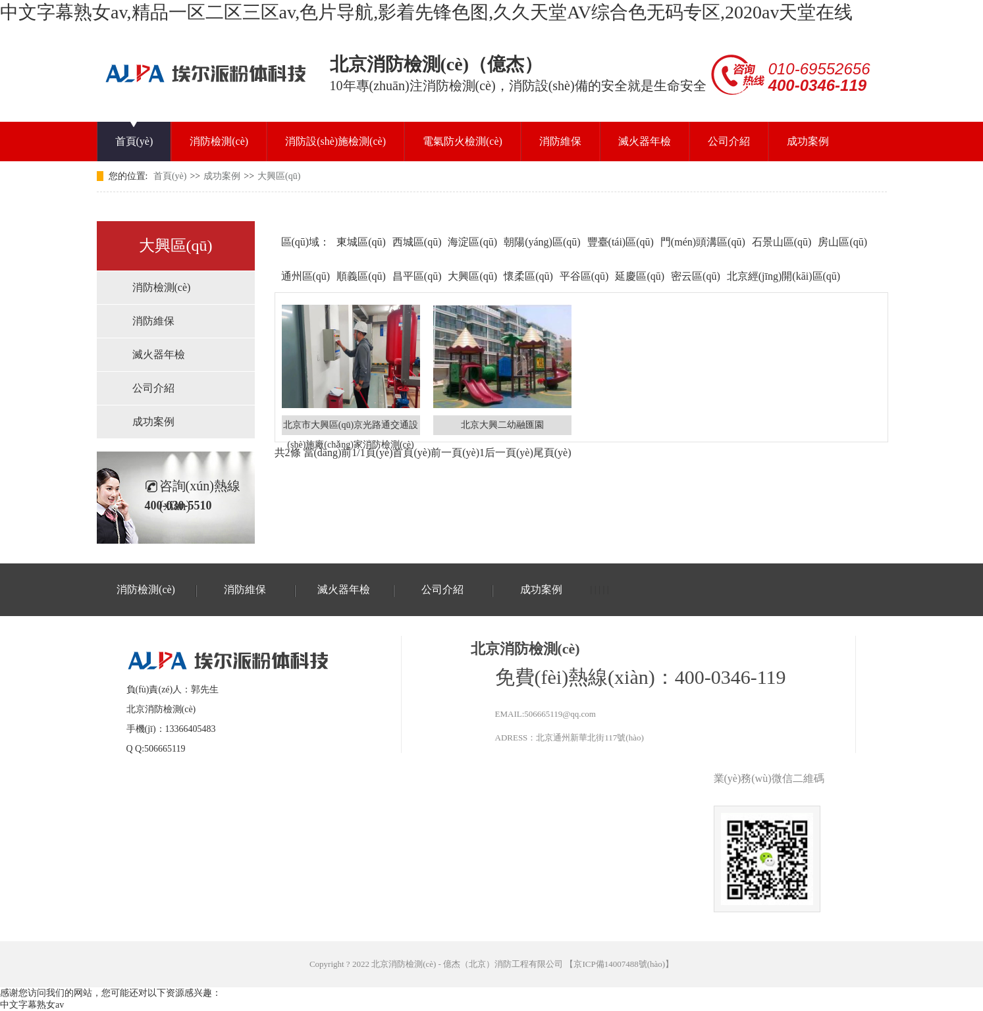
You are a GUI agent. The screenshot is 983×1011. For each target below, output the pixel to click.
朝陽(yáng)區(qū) (542, 241)
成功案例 (808, 141)
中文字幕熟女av (32, 1005)
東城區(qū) (361, 241)
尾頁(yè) (552, 452)
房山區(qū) (842, 241)
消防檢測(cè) (219, 141)
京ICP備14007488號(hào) (619, 964)
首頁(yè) (134, 141)
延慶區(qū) (639, 276)
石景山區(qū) (782, 241)
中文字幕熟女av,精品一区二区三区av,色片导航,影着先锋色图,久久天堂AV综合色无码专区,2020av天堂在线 (426, 12)
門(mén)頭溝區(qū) (702, 241)
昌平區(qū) (417, 276)
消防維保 (560, 141)
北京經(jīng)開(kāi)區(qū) (783, 276)
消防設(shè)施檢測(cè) (335, 141)
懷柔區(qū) (528, 276)
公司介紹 (729, 141)
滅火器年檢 (644, 141)
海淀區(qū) (472, 241)
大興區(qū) (278, 176)
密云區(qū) (695, 276)
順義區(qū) (361, 276)
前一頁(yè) (455, 452)
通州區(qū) (306, 276)
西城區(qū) (417, 241)
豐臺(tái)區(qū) (620, 241)
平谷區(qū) (584, 276)
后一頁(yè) (509, 452)
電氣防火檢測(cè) (462, 141)
